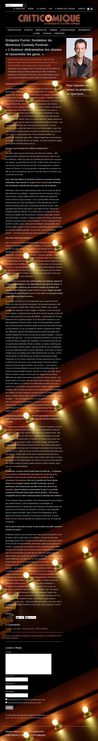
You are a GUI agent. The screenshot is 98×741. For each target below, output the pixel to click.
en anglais (31, 182)
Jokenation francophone (15, 480)
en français (43, 182)
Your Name (9, 676)
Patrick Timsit (21, 62)
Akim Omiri (24, 59)
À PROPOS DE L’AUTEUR (65, 9)
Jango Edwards (36, 59)
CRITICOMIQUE (37, 735)
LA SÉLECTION (19, 9)
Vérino (35, 65)
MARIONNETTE (84, 30)
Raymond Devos (51, 62)
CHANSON (47, 33)
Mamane (11, 62)
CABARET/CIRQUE (67, 30)
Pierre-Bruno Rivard (35, 62)
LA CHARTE (41, 9)
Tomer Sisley (26, 65)
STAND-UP (28, 30)
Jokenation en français (20, 411)
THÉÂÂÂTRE (59, 33)
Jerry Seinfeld (48, 59)
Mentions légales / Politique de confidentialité (24, 731)
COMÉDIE (53, 30)
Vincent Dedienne (17, 519)
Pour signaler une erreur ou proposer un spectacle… (79, 89)
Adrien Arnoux (13, 59)
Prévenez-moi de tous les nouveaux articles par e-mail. (24, 703)
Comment (8, 652)
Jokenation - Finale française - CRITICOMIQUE (30, 629)
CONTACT (81, 9)
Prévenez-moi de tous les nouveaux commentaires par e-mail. (26, 700)
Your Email (9, 684)
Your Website (9, 692)
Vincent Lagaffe (45, 65)
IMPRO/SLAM (41, 30)
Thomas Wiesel (14, 65)
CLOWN (37, 33)
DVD (50, 9)
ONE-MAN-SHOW (14, 30)
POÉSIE (31, 9)
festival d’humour (32, 84)
